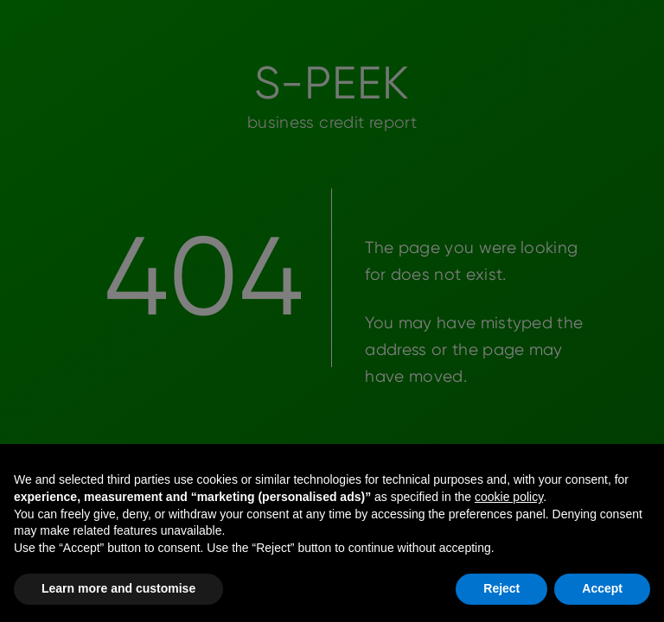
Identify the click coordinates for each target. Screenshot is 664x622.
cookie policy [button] (509, 497)
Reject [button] (501, 588)
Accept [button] (602, 588)
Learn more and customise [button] (118, 588)
